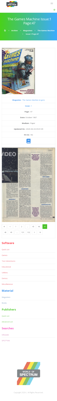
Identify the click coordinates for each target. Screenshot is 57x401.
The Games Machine (46, 30)
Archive (14, 30)
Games (4, 255)
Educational (6, 267)
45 (33, 226)
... (27, 226)
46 (39, 226)
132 (28, 232)
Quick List (5, 249)
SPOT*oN (6, 340)
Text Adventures (8, 261)
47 (45, 226)
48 (5, 232)
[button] (54, 10)
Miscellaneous (7, 284)
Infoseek (5, 335)
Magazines (27, 30)
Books (4, 303)
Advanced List (7, 322)
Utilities (5, 272)
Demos (5, 278)
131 (22, 232)
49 (11, 232)
